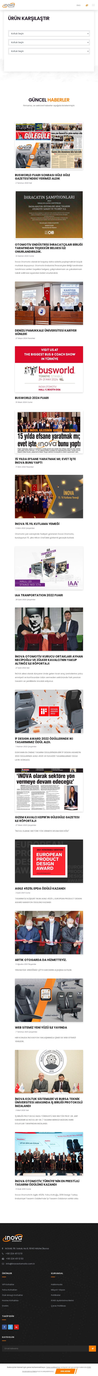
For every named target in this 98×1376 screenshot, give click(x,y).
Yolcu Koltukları (9, 1289)
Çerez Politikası (58, 1305)
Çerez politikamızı (53, 1367)
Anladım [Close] (65, 1371)
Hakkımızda (56, 1284)
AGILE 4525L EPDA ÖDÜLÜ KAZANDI (40, 888)
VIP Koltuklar (8, 1284)
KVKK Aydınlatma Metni (62, 1300)
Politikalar (56, 1295)
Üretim (5, 1305)
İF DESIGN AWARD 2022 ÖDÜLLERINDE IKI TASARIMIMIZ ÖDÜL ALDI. (44, 740)
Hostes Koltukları (10, 1300)
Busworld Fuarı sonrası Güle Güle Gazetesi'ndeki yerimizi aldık (42, 177)
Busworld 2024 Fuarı (32, 398)
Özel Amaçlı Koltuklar (12, 1295)
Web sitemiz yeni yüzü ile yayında (41, 1027)
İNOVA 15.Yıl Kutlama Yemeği (37, 524)
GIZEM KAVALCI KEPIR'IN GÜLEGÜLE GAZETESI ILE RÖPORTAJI (47, 819)
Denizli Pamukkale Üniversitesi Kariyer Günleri (46, 332)
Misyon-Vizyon (58, 1289)
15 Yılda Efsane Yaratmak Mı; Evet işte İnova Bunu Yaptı (45, 461)
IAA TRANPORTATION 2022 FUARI (39, 595)
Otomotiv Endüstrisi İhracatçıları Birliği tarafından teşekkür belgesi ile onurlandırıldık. (49, 248)
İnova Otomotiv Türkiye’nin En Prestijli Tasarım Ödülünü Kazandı (47, 1183)
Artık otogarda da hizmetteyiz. (41, 960)
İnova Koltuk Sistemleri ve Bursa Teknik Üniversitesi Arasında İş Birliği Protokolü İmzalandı (49, 1102)
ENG (79, 5)
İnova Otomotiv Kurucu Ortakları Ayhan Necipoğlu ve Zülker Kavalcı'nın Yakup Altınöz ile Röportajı (49, 660)
